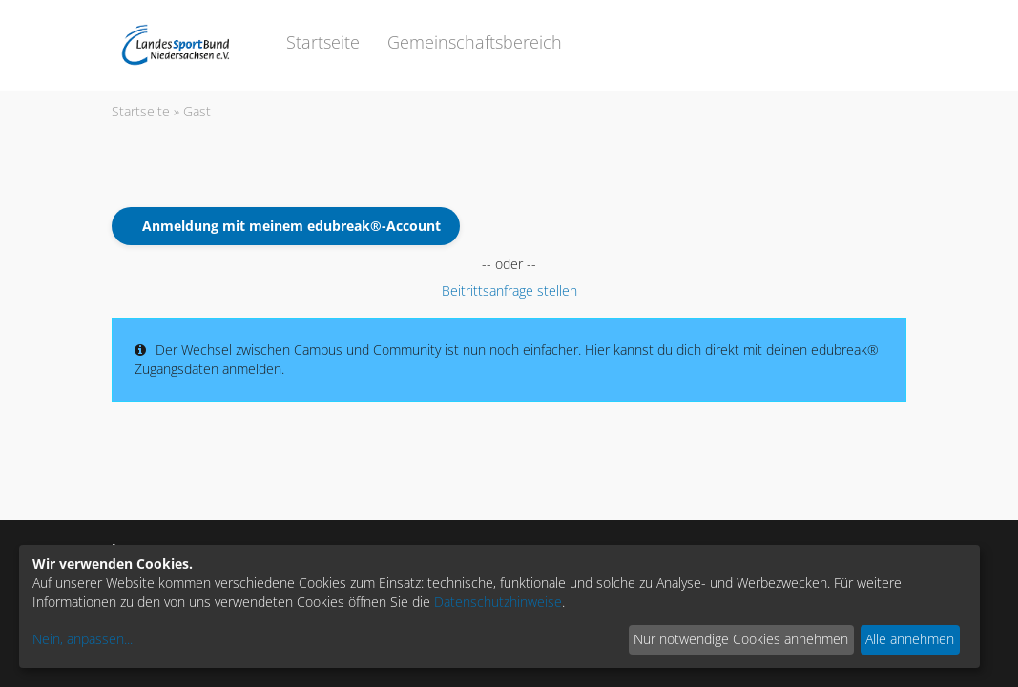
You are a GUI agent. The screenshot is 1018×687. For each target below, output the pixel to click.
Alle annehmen (909, 639)
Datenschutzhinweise (498, 602)
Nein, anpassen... (82, 639)
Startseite (323, 42)
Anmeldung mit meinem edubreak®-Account (291, 226)
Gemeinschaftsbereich (474, 42)
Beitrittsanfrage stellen (509, 290)
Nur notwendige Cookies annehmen (741, 639)
